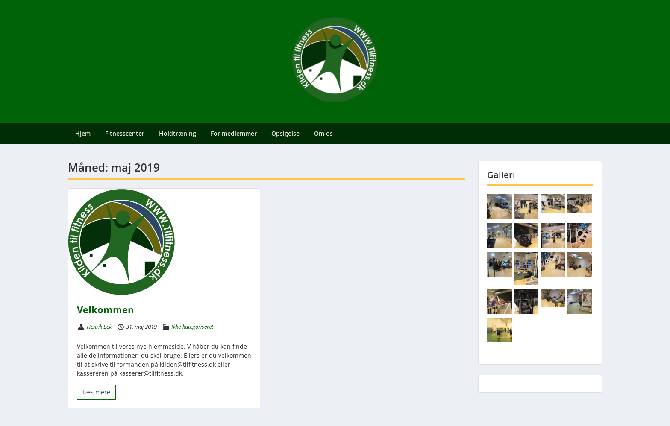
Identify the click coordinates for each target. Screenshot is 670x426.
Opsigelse (285, 133)
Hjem (83, 133)
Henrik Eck (99, 326)
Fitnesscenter (124, 133)
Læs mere (96, 392)
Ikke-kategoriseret (192, 326)
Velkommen (105, 309)
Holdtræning (177, 133)
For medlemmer (234, 133)
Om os (323, 133)
